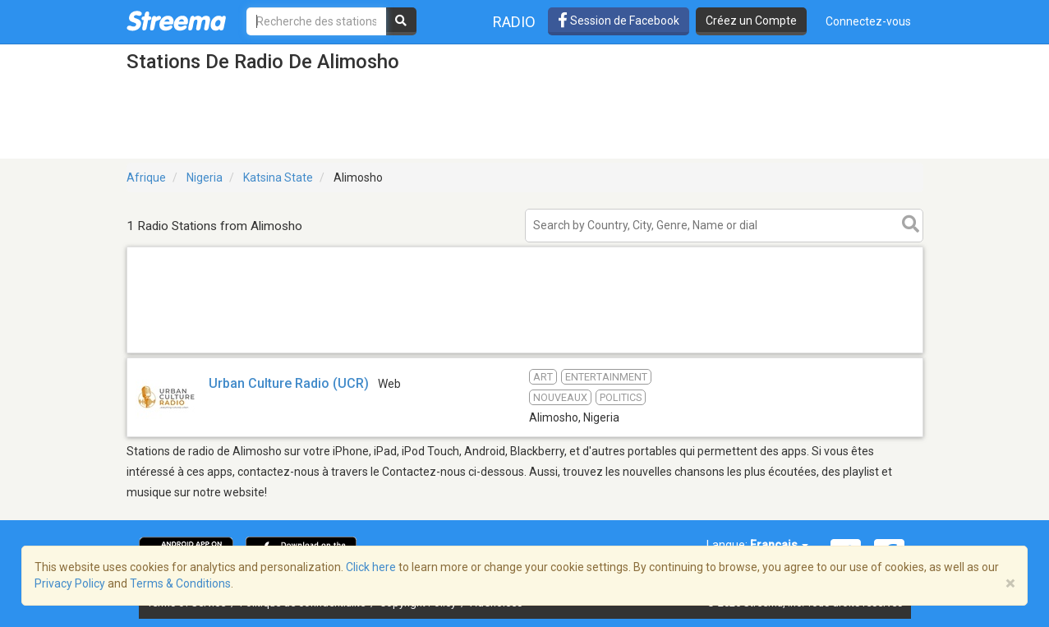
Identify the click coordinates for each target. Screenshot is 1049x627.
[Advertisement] (525, 352)
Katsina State (278, 177)
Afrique (146, 177)
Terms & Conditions (180, 583)
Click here (371, 567)
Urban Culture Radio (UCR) (289, 383)
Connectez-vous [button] (868, 21)
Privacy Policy (70, 583)
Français (779, 544)
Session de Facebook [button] (618, 20)
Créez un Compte (751, 20)
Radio (514, 21)
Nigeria (204, 177)
